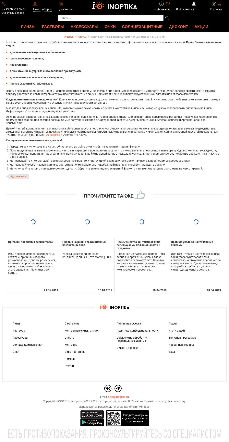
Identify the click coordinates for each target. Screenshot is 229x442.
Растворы (19, 330)
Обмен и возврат (128, 347)
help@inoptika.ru (118, 396)
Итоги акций (177, 330)
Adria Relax (53, 134)
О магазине (72, 323)
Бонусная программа (182, 337)
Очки (16, 351)
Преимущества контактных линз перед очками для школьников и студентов (138, 245)
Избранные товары (181, 344)
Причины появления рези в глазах (30, 241)
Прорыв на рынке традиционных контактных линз (84, 243)
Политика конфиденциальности (137, 330)
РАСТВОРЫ (53, 26)
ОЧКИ (110, 26)
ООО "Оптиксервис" (70, 401)
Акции (201, 26)
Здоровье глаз (19, 176)
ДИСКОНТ (178, 26)
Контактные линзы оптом (81, 330)
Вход (172, 351)
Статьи (82, 36)
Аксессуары (20, 337)
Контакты (71, 344)
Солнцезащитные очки (27, 344)
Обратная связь (75, 351)
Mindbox (144, 406)
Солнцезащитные (142, 26)
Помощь (70, 358)
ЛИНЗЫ (28, 26)
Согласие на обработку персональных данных (132, 339)
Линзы (17, 323)
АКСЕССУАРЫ (84, 26)
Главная (69, 36)
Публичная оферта (129, 323)
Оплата (69, 337)
